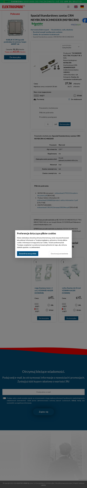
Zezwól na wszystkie (27, 253)
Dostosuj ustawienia (59, 253)
